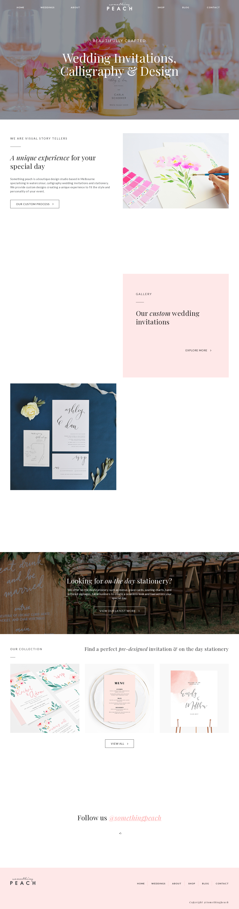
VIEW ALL (119, 743)
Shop (161, 7)
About (75, 7)
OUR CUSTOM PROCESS (35, 204)
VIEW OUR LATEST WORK (120, 610)
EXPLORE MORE (199, 350)
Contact (213, 7)
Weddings (48, 7)
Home (20, 7)
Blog (185, 7)
